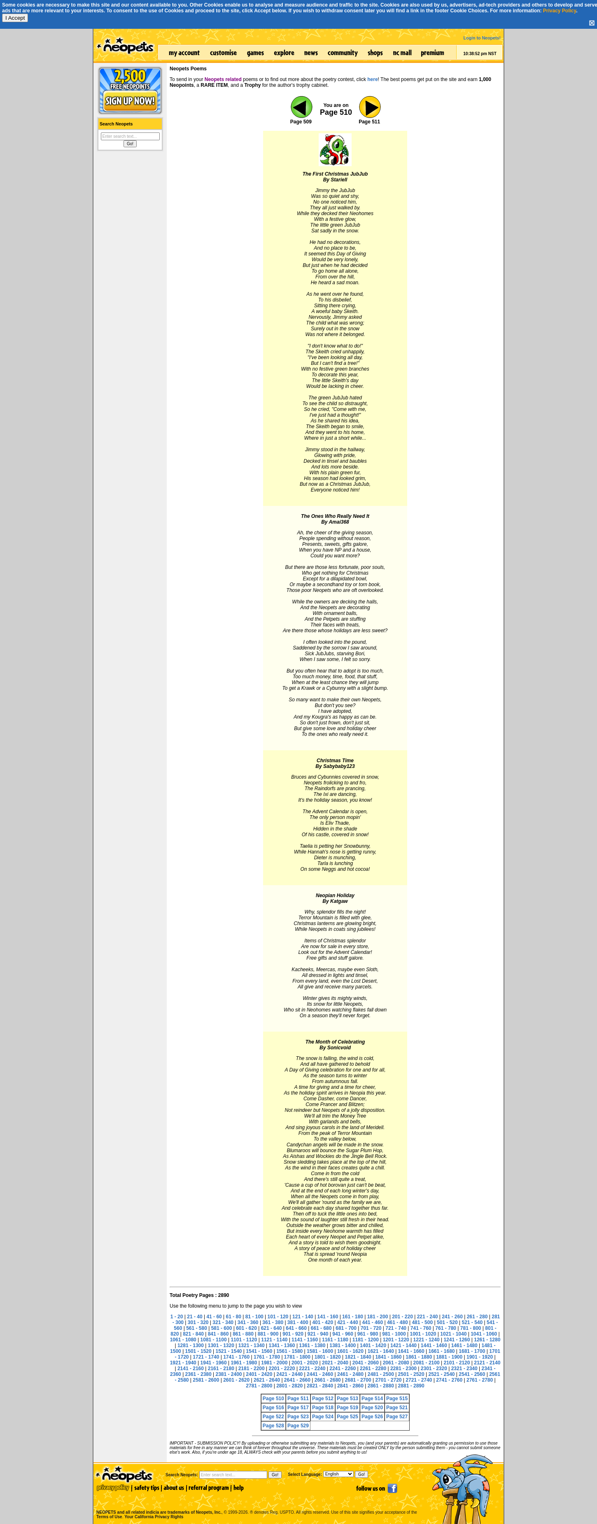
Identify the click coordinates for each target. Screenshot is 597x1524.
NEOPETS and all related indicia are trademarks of (158, 1504)
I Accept (15, 18)
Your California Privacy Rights (153, 1517)
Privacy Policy (559, 11)
